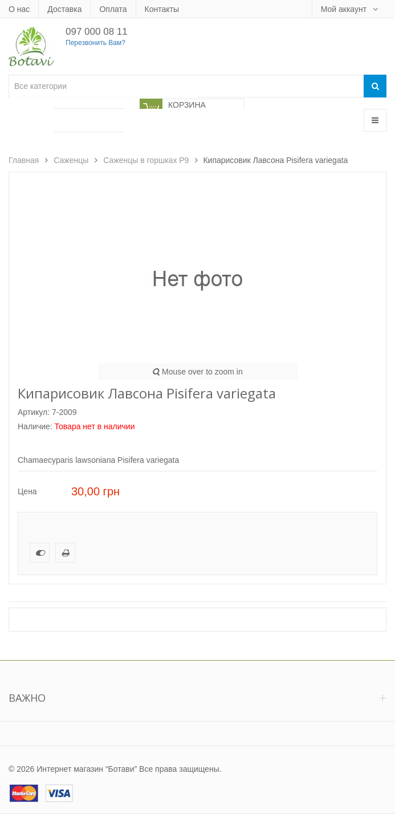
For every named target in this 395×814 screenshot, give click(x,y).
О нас (19, 9)
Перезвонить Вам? (95, 43)
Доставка (64, 9)
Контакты (162, 9)
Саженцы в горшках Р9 (146, 160)
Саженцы (71, 160)
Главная (24, 160)
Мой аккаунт (345, 9)
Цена (27, 491)
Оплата (113, 9)
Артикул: (34, 412)
